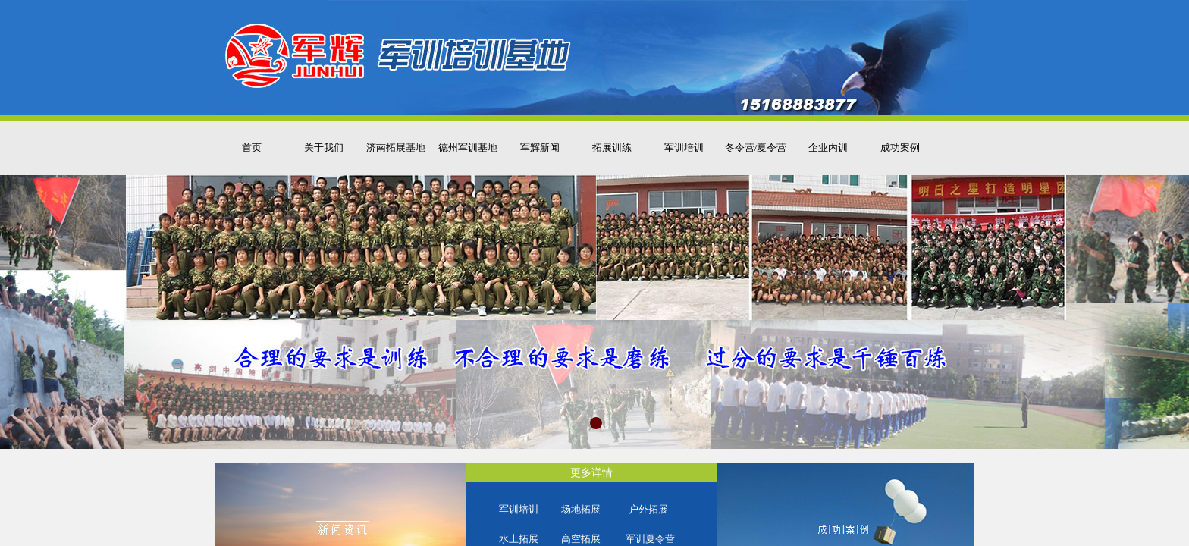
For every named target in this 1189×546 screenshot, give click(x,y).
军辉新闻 (540, 147)
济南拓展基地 (395, 147)
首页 (252, 147)
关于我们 (324, 147)
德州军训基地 (467, 147)
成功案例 (900, 147)
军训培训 (684, 147)
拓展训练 (612, 147)
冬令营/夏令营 (756, 147)
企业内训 (828, 147)
